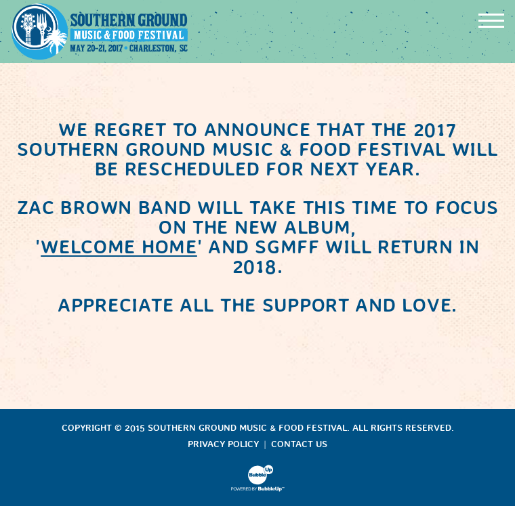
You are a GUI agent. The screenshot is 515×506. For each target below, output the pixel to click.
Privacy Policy (223, 444)
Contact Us (299, 444)
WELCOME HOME (119, 247)
